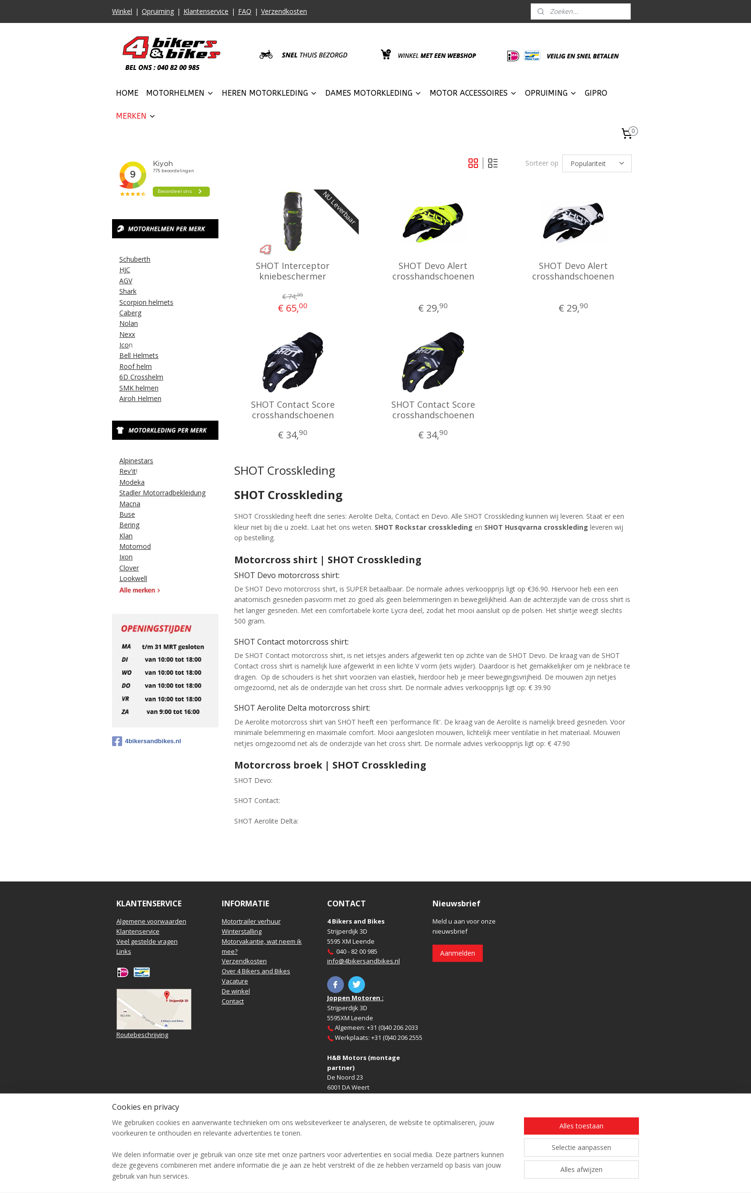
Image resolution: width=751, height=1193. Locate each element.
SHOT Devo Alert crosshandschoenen (433, 271)
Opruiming (158, 11)
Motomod (135, 546)
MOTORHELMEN (180, 93)
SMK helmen (139, 387)
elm (146, 366)
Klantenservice (205, 11)
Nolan (128, 323)
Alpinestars (136, 460)
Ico (124, 344)
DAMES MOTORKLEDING (373, 93)
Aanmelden (457, 953)
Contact (233, 1001)
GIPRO (596, 93)
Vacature (235, 981)
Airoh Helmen (140, 398)
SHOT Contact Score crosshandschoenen (293, 410)
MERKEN (136, 116)
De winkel (236, 991)
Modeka (132, 482)
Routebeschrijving (142, 1034)
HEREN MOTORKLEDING (270, 93)
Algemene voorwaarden (151, 921)
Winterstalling (242, 931)
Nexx (127, 334)
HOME (127, 93)
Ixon (126, 556)
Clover (129, 567)
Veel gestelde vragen (147, 941)
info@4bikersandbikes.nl (363, 961)
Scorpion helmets (146, 302)
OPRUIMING (551, 93)
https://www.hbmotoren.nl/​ (366, 1117)
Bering (129, 524)
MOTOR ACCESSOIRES (473, 93)
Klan (126, 535)
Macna (129, 503)
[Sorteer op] (597, 163)
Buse (127, 514)
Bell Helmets (139, 355)
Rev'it (127, 471)
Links (123, 951)
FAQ (244, 11)
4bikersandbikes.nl (146, 741)
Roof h (129, 366)
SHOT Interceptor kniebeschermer (293, 271)
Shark (128, 291)
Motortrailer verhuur (251, 921)
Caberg (130, 312)
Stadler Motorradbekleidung (162, 492)
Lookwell (133, 578)
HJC (124, 269)
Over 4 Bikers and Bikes (256, 971)
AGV (125, 280)
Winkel (122, 11)
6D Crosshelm (141, 376)
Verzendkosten (284, 11)
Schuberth (134, 259)
